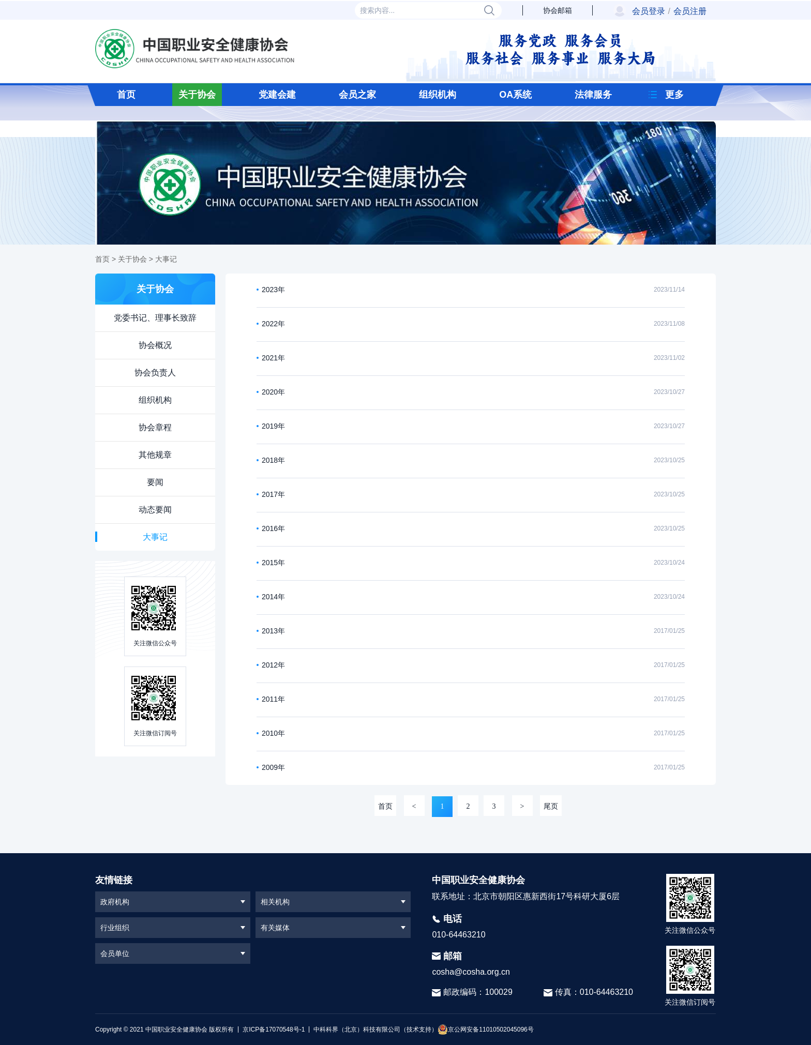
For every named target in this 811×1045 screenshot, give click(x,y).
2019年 (273, 426)
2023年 (273, 289)
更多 (674, 94)
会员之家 (357, 94)
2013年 (273, 631)
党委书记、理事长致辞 (155, 317)
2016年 (273, 528)
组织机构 (437, 94)
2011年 (273, 699)
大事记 (166, 259)
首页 (126, 94)
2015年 (273, 562)
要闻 (155, 482)
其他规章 (155, 454)
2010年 (273, 733)
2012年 (273, 665)
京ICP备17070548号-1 (274, 1029)
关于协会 (197, 94)
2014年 (273, 597)
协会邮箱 (557, 10)
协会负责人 (155, 372)
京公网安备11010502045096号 (485, 1029)
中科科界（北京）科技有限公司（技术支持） (373, 1029)
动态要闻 (155, 509)
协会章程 (155, 427)
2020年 (273, 392)
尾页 (551, 806)
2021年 (273, 358)
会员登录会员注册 (669, 11)
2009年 (273, 767)
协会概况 (155, 345)
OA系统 (515, 94)
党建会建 (277, 94)
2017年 (273, 494)
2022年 (273, 324)
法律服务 (593, 94)
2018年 (273, 460)
